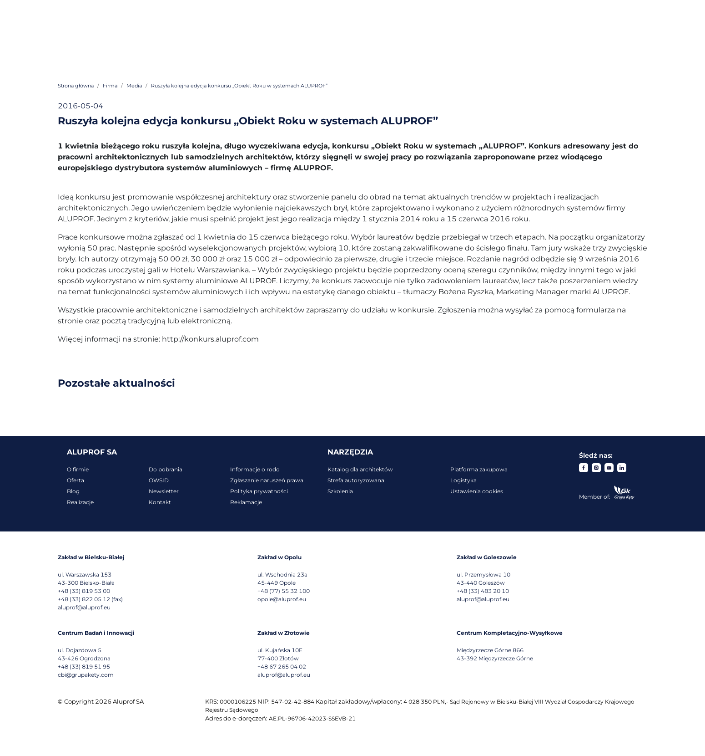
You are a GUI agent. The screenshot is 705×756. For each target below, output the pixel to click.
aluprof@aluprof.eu (84, 607)
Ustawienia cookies (476, 491)
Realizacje (80, 502)
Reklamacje (246, 502)
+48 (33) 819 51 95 (84, 666)
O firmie (78, 469)
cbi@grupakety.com (86, 674)
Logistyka (463, 480)
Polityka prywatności (259, 491)
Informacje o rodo (255, 469)
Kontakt (160, 502)
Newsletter (164, 491)
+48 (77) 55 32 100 (283, 590)
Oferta (75, 480)
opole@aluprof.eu (281, 599)
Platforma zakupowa (479, 469)
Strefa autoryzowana (355, 480)
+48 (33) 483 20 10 (483, 590)
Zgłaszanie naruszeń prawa (266, 480)
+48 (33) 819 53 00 (84, 590)
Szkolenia (340, 491)
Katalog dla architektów (360, 469)
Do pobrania (165, 469)
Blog (73, 491)
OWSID (159, 480)
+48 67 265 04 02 (281, 666)
